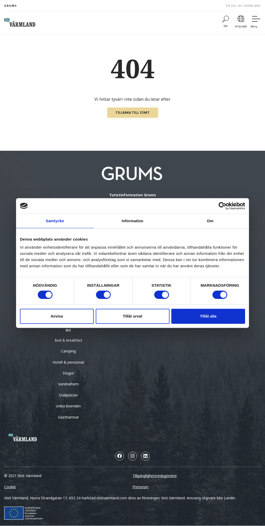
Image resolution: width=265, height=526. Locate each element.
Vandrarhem (68, 383)
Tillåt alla (208, 316)
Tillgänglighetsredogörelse (154, 475)
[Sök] (225, 22)
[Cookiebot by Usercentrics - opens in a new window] (222, 206)
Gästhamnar (68, 417)
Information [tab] (132, 221)
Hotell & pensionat (68, 362)
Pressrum (140, 486)
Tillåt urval (132, 316)
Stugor (68, 373)
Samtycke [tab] (55, 221)
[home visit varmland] (19, 22)
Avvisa (57, 316)
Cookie (10, 486)
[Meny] (256, 22)
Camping (68, 351)
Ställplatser (68, 395)
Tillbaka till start (132, 112)
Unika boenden (68, 405)
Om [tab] (210, 221)
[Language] (240, 22)
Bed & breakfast (68, 340)
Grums (10, 5)
